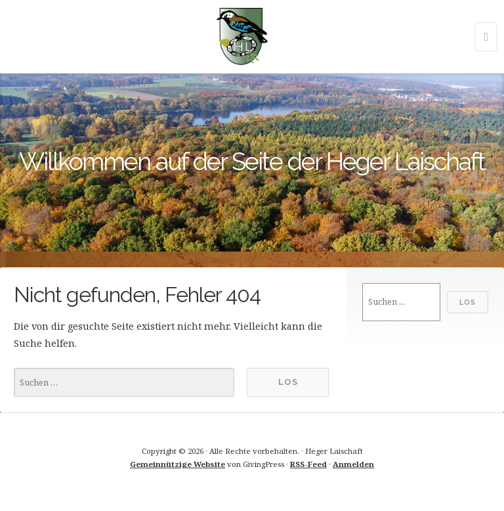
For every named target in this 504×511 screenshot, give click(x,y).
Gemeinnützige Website (177, 464)
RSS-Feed (308, 464)
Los (467, 302)
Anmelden (353, 464)
